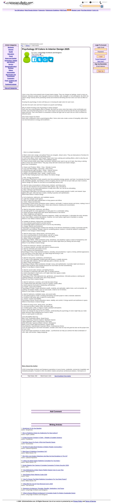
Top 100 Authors (19, 10)
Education (11, 54)
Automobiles (11, 72)
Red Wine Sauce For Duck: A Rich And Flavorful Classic (38, 442)
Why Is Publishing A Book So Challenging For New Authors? (40, 433)
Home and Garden (10, 58)
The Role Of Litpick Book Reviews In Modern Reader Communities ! (42, 447)
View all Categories (11, 88)
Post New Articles (86, 10)
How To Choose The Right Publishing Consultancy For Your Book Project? (45, 479)
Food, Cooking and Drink (11, 81)
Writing (28, 45)
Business (11, 47)
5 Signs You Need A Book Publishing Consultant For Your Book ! (41, 461)
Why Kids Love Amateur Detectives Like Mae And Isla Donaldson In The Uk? (44, 456)
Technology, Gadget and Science (11, 61)
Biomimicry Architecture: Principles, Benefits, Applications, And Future (43, 488)
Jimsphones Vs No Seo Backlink (31, 428)
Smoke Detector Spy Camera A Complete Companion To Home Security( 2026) (45, 465)
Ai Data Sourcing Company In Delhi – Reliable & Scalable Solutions (42, 437)
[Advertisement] (56, 26)
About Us (95, 2)
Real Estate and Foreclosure (11, 75)
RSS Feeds (65, 10)
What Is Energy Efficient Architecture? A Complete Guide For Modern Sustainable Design (49, 493)
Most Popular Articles (31, 10)
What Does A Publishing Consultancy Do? (34, 451)
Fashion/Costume (10, 84)
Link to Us (95, 10)
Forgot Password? (100, 59)
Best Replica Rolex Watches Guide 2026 (35, 474)
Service (10, 64)
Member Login (76, 10)
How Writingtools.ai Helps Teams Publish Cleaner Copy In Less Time (43, 470)
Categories (42, 10)
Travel (11, 56)
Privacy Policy (77, 501)
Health (11, 52)
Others (11, 70)
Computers (10, 78)
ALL (22, 45)
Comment (34, 56)
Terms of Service (90, 501)
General (10, 49)
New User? (100, 61)
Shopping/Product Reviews (11, 67)
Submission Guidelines (52, 10)
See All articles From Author (63, 376)
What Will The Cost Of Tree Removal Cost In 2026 (38, 484)
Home (86, 2)
